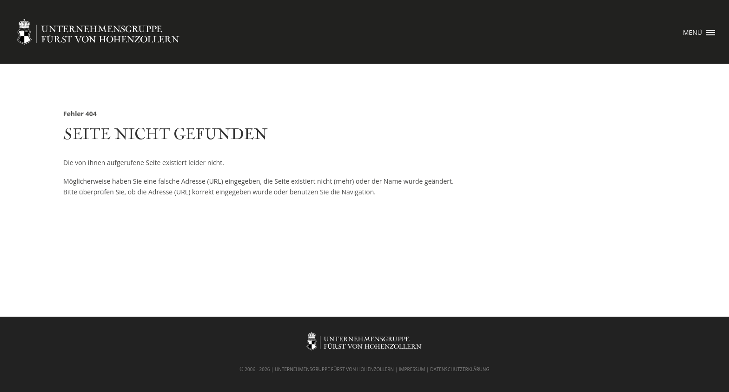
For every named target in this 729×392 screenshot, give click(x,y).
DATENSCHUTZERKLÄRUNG (460, 369)
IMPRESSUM (412, 369)
